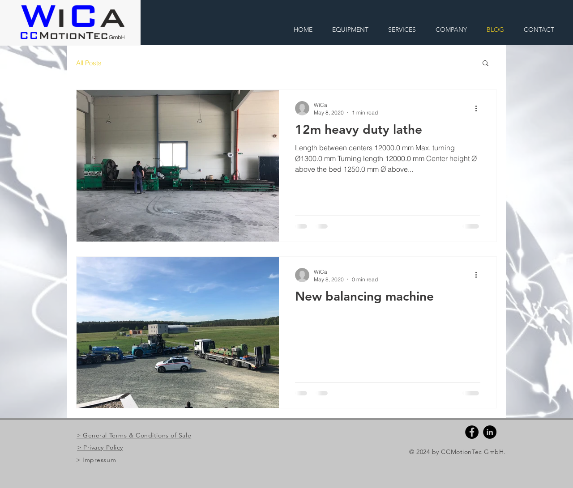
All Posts (89, 63)
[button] (485, 63)
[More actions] (479, 108)
